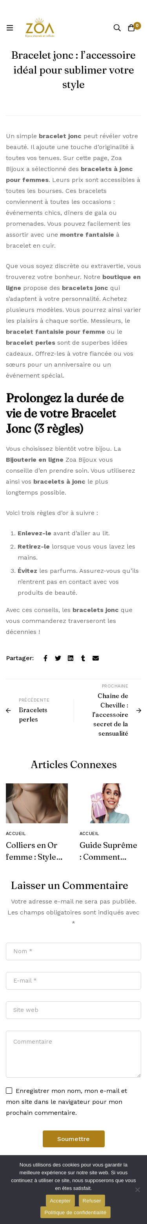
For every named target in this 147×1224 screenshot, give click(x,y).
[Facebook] (45, 658)
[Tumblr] (83, 658)
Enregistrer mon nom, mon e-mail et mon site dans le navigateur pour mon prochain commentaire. (66, 1101)
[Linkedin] (70, 658)
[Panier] (131, 28)
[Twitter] (58, 658)
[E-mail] (95, 658)
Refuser (92, 1201)
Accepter (60, 1201)
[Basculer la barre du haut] (139, 8)
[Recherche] (117, 28)
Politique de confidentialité (75, 1212)
